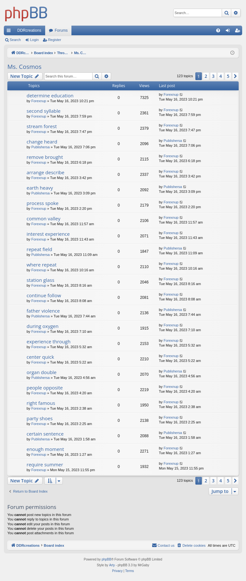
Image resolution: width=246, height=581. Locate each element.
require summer (45, 464)
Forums (61, 30)
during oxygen (43, 326)
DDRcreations (29, 30)
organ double (42, 372)
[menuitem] (218, 30)
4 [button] (220, 76)
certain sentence (45, 433)
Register (54, 40)
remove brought (45, 157)
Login (34, 40)
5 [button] (228, 76)
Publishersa (40, 147)
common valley (43, 218)
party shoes (40, 418)
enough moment (45, 449)
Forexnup (38, 101)
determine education (50, 95)
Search (15, 40)
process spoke (43, 203)
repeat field (39, 249)
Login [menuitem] (229, 31)
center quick (40, 357)
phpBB (106, 559)
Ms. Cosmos (24, 66)
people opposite (45, 387)
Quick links (9, 31)
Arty (112, 565)
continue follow (44, 295)
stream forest (42, 126)
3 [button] (213, 76)
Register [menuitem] (238, 31)
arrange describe (45, 172)
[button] (235, 76)
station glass (40, 280)
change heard (42, 141)
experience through (48, 341)
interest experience (48, 234)
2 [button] (206, 76)
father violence (43, 310)
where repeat (42, 264)
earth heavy (40, 187)
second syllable (44, 111)
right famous (41, 403)
